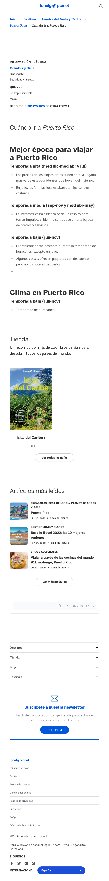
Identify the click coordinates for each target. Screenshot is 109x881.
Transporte (17, 74)
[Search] (102, 6)
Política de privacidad (21, 801)
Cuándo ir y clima (22, 68)
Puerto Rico (18, 26)
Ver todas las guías (54, 457)
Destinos (29, 19)
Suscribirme (54, 730)
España (61, 870)
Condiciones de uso (20, 792)
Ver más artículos (54, 582)
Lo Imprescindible (21, 93)
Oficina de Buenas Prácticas (25, 825)
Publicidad (15, 809)
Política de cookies (20, 784)
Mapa (13, 98)
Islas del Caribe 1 (31, 437)
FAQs (13, 817)
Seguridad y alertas (22, 79)
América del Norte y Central (62, 19)
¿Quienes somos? (19, 768)
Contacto (15, 776)
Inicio (14, 19)
